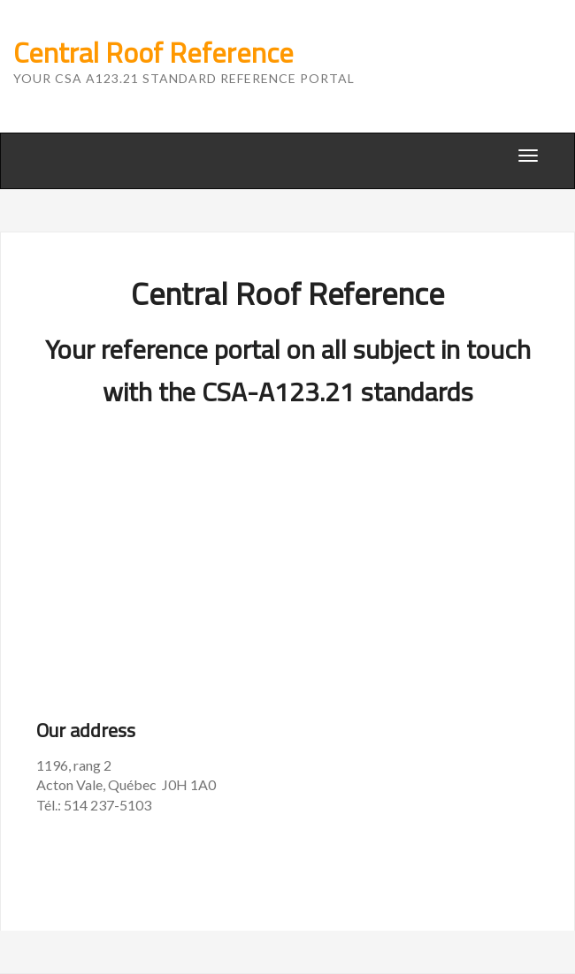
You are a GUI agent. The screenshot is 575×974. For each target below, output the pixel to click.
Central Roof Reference (153, 52)
